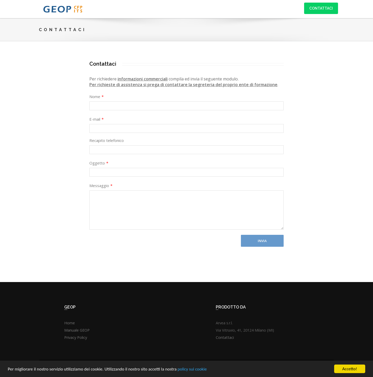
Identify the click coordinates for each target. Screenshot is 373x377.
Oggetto (98, 163)
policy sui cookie (192, 370)
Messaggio (100, 185)
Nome (96, 96)
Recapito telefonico (106, 140)
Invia (262, 240)
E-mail (96, 119)
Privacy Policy (75, 337)
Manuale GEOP (77, 330)
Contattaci (321, 8)
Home (69, 322)
